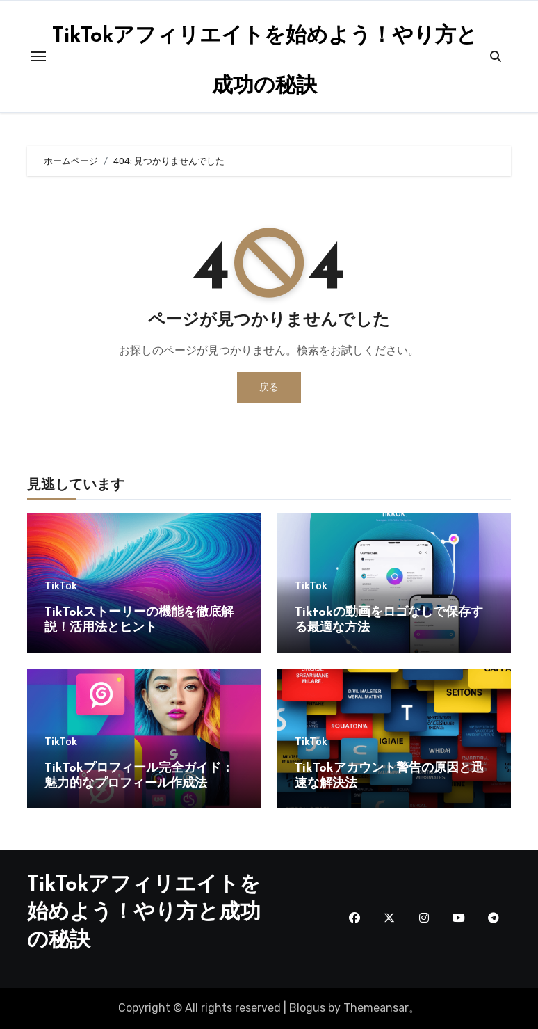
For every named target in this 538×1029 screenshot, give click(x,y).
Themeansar (376, 1007)
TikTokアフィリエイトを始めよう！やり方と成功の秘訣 (144, 913)
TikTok (60, 586)
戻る (269, 387)
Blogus (307, 1007)
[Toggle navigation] (38, 56)
